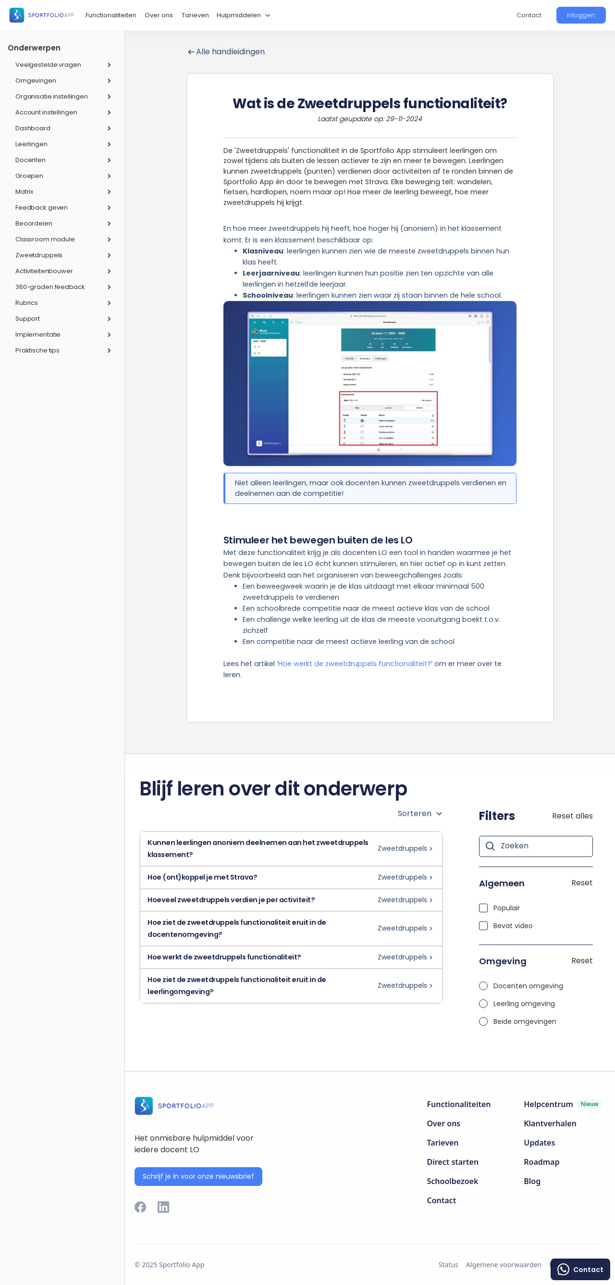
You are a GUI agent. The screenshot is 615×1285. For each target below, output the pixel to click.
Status (448, 1264)
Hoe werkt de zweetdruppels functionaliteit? (354, 663)
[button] (242, 15)
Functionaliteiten (111, 15)
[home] (41, 15)
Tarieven (195, 15)
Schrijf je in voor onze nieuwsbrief (198, 1176)
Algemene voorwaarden (503, 1264)
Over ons (159, 15)
